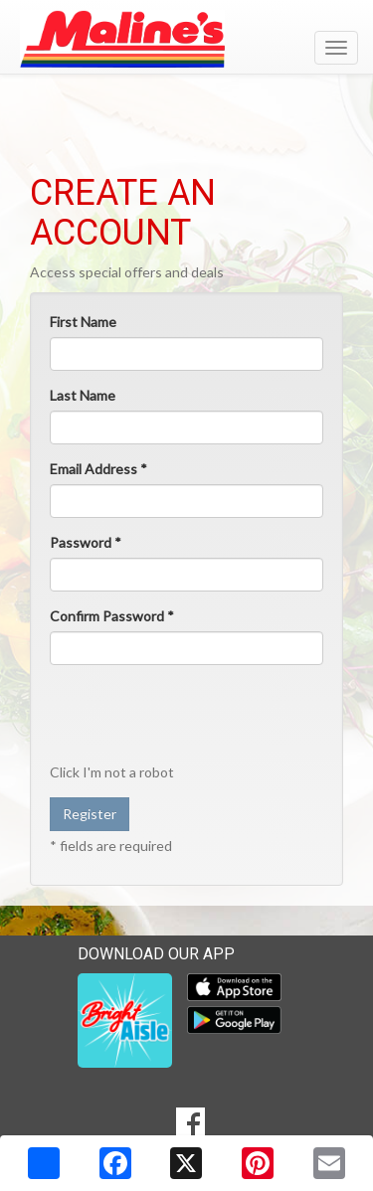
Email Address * (98, 468)
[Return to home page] (186, 39)
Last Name (82, 395)
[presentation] (178, 713)
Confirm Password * (112, 615)
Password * (85, 542)
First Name (83, 321)
